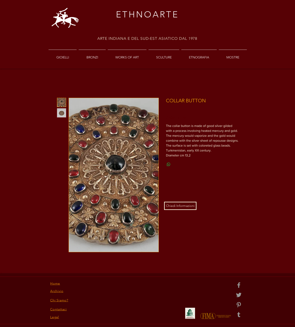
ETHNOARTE (147, 14)
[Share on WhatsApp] (168, 164)
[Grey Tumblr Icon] (238, 314)
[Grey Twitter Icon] (238, 295)
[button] (180, 206)
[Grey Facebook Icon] (238, 285)
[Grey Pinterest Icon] (238, 304)
